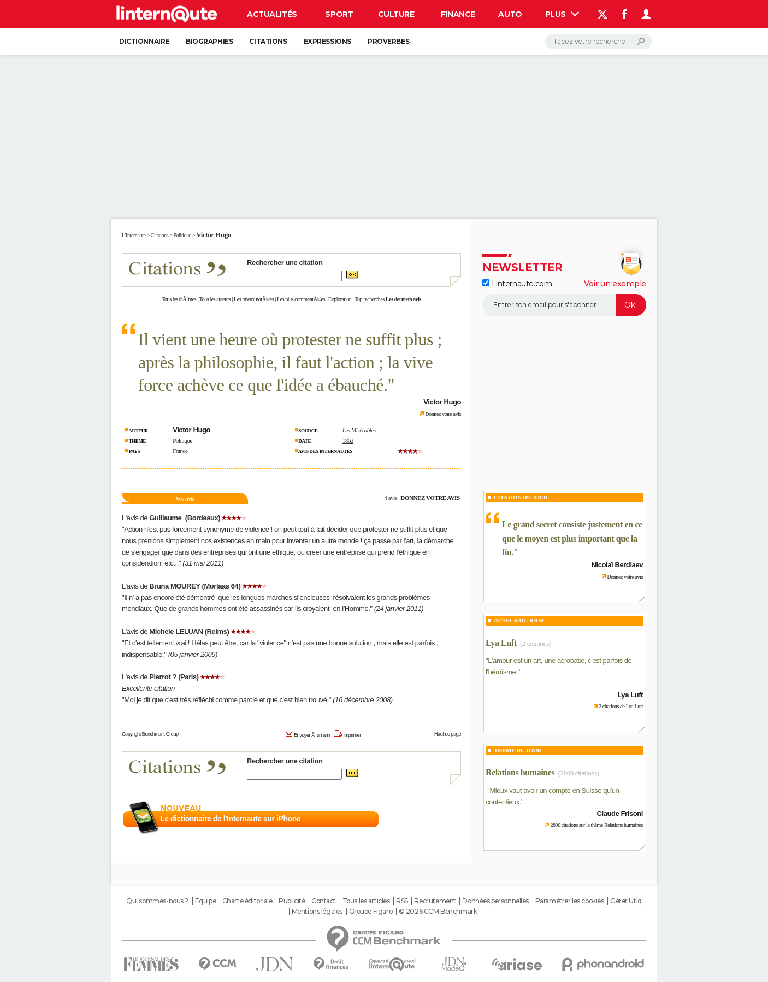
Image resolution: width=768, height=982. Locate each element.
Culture (396, 14)
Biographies (209, 41)
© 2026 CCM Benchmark (438, 911)
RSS (402, 901)
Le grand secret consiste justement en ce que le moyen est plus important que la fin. (572, 538)
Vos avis (184, 498)
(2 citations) (535, 643)
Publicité (292, 901)
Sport (339, 14)
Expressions (327, 41)
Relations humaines (520, 772)
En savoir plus (437, 819)
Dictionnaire (144, 41)
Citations (268, 41)
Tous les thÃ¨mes (179, 299)
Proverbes (388, 41)
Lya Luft (501, 643)
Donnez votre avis (443, 414)
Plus (562, 14)
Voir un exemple (615, 284)
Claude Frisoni (620, 813)
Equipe (205, 901)
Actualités (272, 14)
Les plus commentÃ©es (301, 299)
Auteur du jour (519, 620)
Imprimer (352, 735)
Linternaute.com (517, 284)
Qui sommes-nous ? (157, 901)
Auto (510, 14)
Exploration (340, 299)
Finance (458, 14)
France (180, 451)
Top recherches (370, 299)
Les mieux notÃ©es (254, 299)
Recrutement (435, 901)
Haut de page (447, 734)
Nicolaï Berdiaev (617, 565)
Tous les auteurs (215, 299)
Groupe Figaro (371, 911)
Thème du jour (517, 750)
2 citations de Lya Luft (621, 706)
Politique (182, 440)
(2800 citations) (578, 773)
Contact (323, 901)
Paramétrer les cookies (569, 901)
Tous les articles (366, 901)
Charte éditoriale (247, 901)
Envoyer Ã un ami (312, 735)
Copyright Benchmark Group (150, 734)
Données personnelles (495, 901)
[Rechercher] (598, 41)
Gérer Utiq (626, 901)
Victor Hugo (213, 235)
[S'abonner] (564, 305)
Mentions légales (317, 911)
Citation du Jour (521, 497)
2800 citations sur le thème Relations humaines (596, 825)
